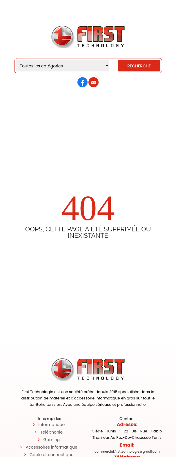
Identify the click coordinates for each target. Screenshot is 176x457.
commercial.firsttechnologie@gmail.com (127, 451)
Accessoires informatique (51, 447)
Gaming (51, 440)
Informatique (51, 424)
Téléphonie (51, 432)
